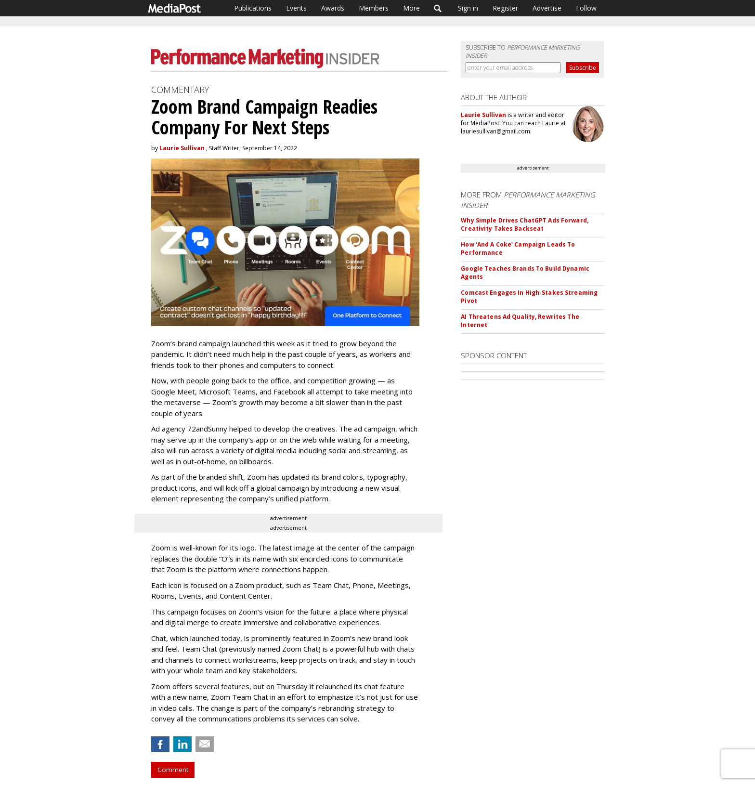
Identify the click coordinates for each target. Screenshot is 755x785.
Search (438, 8)
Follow (586, 8)
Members (374, 8)
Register (505, 8)
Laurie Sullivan (182, 148)
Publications (253, 8)
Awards (332, 8)
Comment (172, 769)
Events (296, 8)
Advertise (547, 8)
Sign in (468, 8)
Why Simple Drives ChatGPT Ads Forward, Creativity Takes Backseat (524, 224)
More (411, 8)
